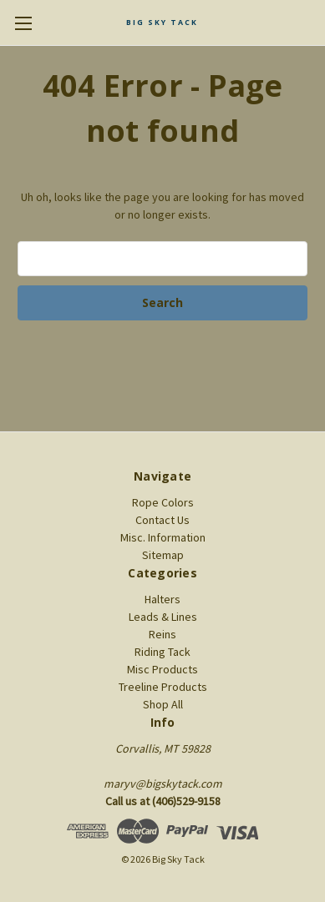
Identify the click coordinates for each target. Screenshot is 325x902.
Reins (162, 634)
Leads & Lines (163, 616)
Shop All (163, 704)
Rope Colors (163, 502)
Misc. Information (163, 537)
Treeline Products (163, 686)
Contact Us (162, 519)
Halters (162, 599)
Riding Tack (162, 651)
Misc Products (162, 669)
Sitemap (163, 554)
